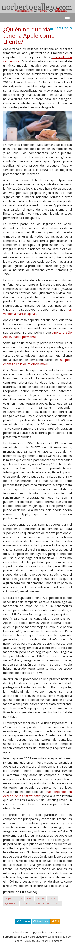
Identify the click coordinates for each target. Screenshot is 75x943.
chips (19, 898)
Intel (29, 898)
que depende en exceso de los (37, 794)
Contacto (23, 921)
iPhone (40, 898)
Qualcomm (11, 903)
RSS (55, 921)
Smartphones (42, 903)
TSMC (57, 903)
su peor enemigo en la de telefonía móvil (37, 362)
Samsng (26, 903)
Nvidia (52, 898)
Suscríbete (40, 921)
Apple (8, 898)
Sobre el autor (21, 932)
